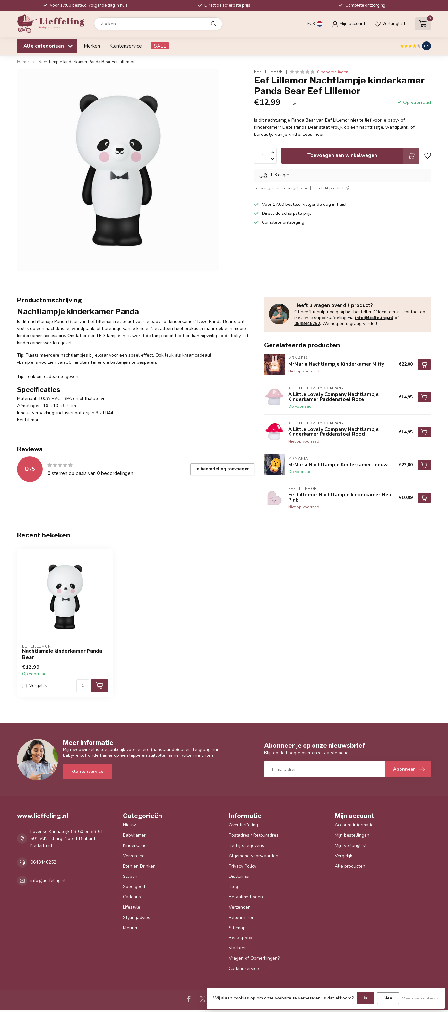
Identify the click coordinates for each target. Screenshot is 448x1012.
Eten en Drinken (139, 866)
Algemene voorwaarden (253, 856)
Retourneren (241, 917)
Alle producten (350, 866)
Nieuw (129, 825)
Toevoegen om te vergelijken (280, 188)
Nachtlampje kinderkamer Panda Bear (62, 654)
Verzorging (134, 856)
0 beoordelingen (332, 71)
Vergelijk (38, 685)
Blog (233, 887)
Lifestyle (131, 907)
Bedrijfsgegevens (246, 845)
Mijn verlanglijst (350, 845)
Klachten (238, 948)
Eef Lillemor (268, 72)
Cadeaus (132, 897)
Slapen (130, 876)
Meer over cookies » (420, 998)
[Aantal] (82, 685)
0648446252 (307, 323)
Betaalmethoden (246, 897)
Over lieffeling (243, 825)
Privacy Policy (242, 866)
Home (23, 62)
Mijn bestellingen (352, 835)
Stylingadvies (136, 917)
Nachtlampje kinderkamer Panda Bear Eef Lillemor (87, 62)
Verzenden (240, 907)
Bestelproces (242, 938)
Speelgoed (134, 887)
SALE (160, 45)
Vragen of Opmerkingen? (254, 958)
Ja (365, 998)
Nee (388, 998)
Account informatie (354, 825)
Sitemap (237, 928)
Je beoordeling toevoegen (222, 469)
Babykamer (134, 835)
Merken (92, 45)
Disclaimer (239, 876)
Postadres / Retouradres (254, 835)
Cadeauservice (244, 968)
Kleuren (131, 928)
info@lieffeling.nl (374, 318)
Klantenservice (125, 45)
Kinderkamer (135, 845)
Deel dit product (331, 188)
